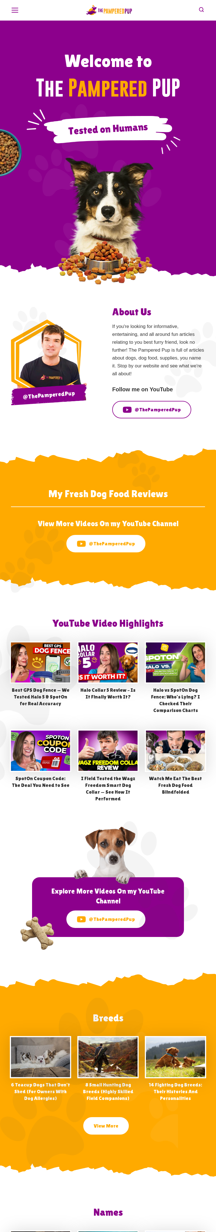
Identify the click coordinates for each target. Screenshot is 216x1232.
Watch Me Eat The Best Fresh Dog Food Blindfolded (175, 785)
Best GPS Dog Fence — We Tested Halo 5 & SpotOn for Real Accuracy (40, 696)
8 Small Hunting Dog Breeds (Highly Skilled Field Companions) (108, 1091)
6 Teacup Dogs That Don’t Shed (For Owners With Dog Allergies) (40, 1091)
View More (106, 1126)
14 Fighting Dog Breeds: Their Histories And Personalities (175, 1091)
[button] (15, 9)
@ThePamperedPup (152, 410)
